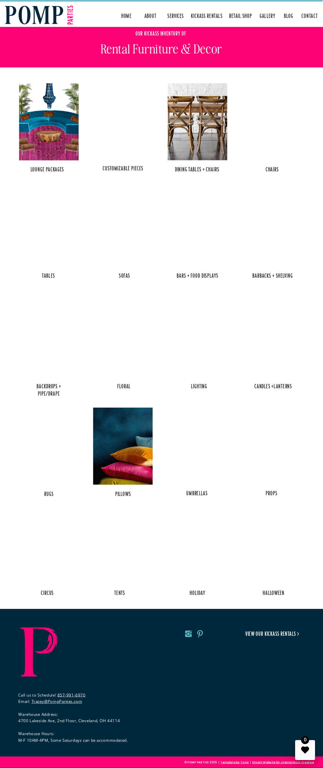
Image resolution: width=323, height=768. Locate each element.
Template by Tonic (234, 762)
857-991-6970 (71, 695)
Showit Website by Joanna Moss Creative (283, 762)
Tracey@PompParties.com (57, 701)
